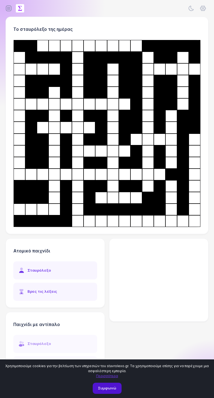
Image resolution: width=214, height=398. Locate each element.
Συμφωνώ (107, 388)
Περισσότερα (107, 376)
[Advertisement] (159, 280)
